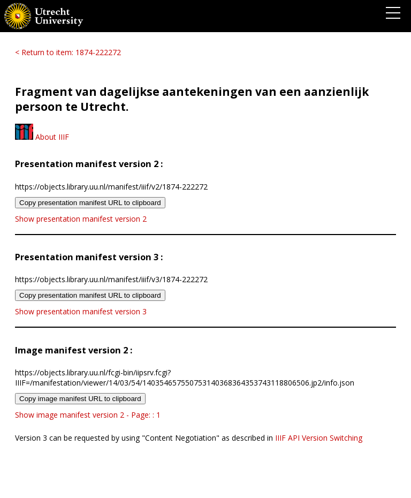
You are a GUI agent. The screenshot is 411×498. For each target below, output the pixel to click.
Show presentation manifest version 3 (81, 311)
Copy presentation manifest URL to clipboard (90, 203)
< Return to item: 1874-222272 (68, 52)
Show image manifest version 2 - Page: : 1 (88, 415)
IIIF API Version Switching (318, 438)
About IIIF (42, 137)
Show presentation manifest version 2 (81, 219)
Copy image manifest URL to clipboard (80, 399)
